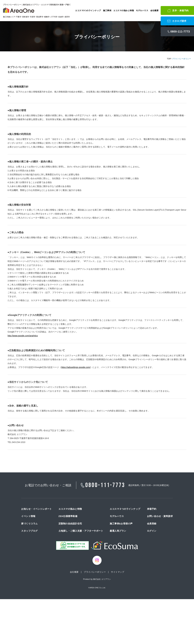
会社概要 (154, 10)
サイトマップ (117, 572)
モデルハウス (142, 10)
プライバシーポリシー (95, 572)
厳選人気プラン (118, 530)
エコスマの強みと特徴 (123, 10)
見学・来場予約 (180, 10)
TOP (169, 59)
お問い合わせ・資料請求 (160, 516)
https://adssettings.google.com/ (75, 367)
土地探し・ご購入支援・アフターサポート (81, 530)
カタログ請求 (179, 21)
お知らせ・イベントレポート (36, 509)
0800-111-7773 (105, 485)
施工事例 (107, 10)
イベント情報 (28, 516)
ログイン (151, 530)
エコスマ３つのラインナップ (125, 509)
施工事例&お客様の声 (121, 523)
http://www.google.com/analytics (23, 335)
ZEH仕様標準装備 (68, 516)
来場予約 (151, 509)
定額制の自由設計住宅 (70, 523)
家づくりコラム (29, 523)
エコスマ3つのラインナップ (88, 10)
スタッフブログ (29, 530)
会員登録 (151, 523)
